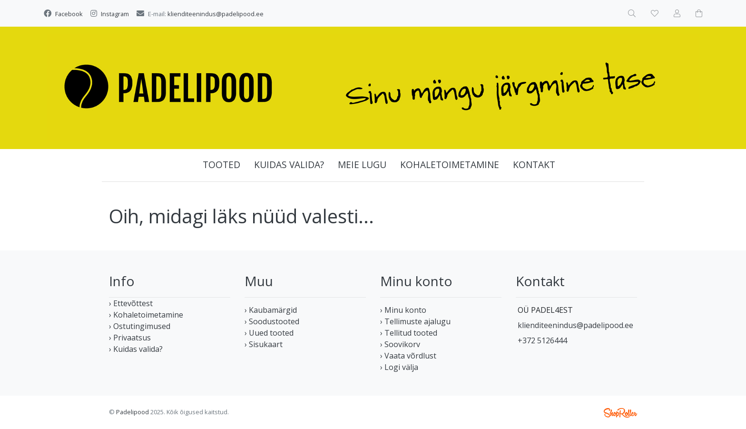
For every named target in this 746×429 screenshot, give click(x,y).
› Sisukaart (264, 344)
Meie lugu (362, 164)
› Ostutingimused (139, 326)
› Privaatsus (130, 337)
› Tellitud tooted (408, 333)
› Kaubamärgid (271, 310)
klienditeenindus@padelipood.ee (215, 14)
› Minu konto (403, 310)
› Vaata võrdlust (408, 355)
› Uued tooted (269, 333)
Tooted (221, 164)
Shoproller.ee (620, 413)
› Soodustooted (272, 321)
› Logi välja (399, 367)
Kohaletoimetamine (449, 164)
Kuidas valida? (289, 164)
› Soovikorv (400, 344)
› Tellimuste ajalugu (415, 321)
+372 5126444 (542, 340)
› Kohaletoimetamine (146, 314)
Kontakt (534, 164)
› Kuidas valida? (136, 349)
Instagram (115, 14)
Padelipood (132, 412)
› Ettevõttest (131, 303)
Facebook (69, 14)
